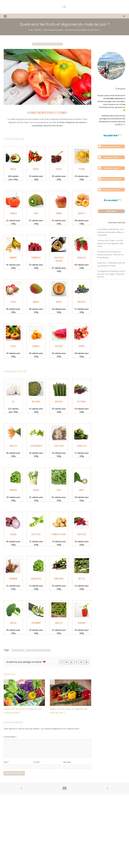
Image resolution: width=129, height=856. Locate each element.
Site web (67, 762)
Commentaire (10, 737)
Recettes (38, 30)
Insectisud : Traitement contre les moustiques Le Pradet (111, 264)
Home (31, 30)
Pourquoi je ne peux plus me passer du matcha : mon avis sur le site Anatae (110, 254)
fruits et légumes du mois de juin (37, 650)
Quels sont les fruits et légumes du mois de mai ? (68, 710)
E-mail (36, 762)
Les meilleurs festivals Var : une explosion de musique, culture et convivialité (110, 232)
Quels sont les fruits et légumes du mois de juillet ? (22, 710)
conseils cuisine (18, 650)
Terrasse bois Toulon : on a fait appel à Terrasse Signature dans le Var (110, 243)
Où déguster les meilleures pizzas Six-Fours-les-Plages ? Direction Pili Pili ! (111, 274)
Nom (6, 762)
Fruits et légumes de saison (53, 30)
